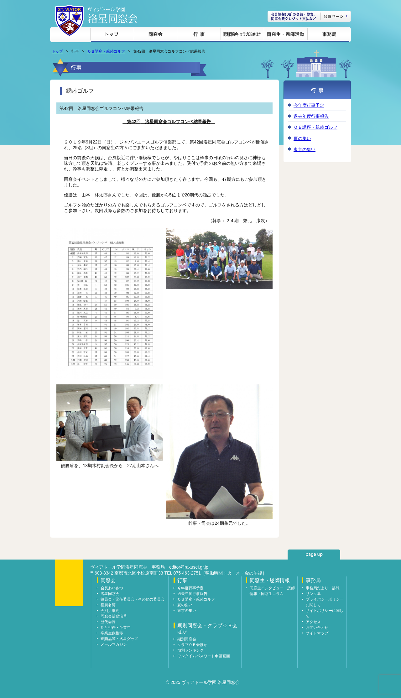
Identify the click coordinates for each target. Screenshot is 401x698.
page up (314, 555)
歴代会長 (108, 622)
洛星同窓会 (110, 593)
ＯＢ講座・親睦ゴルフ (106, 51)
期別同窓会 (186, 639)
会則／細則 (110, 610)
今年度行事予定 (309, 105)
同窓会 (155, 35)
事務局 (328, 35)
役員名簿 (108, 605)
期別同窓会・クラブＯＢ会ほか (242, 35)
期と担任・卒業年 (116, 627)
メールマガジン (114, 644)
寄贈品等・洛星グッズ (119, 639)
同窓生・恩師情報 (285, 35)
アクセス (313, 622)
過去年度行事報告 (311, 116)
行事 (199, 35)
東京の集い (304, 149)
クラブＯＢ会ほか (192, 645)
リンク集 (313, 593)
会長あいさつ (112, 588)
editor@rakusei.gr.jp (188, 567)
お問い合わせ (317, 627)
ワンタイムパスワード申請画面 (203, 656)
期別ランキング (190, 650)
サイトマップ (317, 633)
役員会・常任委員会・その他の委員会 (132, 599)
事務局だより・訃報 (323, 588)
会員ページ (309, 16)
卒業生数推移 (112, 633)
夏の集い (302, 138)
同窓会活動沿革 (114, 616)
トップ (112, 35)
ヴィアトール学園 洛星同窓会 (113, 15)
